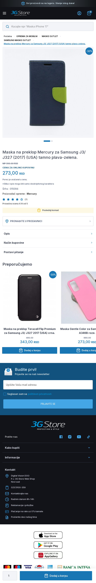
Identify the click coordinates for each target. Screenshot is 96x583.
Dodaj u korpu (56, 576)
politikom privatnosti (40, 394)
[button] (4, 199)
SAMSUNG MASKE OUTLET (17, 40)
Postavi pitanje (48, 252)
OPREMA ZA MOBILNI (26, 36)
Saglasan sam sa (27, 394)
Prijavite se (48, 403)
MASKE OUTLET (50, 36)
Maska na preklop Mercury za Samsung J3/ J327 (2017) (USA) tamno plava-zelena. (45, 43)
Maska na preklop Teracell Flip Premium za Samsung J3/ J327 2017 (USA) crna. (30, 331)
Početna (8, 36)
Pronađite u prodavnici (48, 221)
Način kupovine (48, 242)
